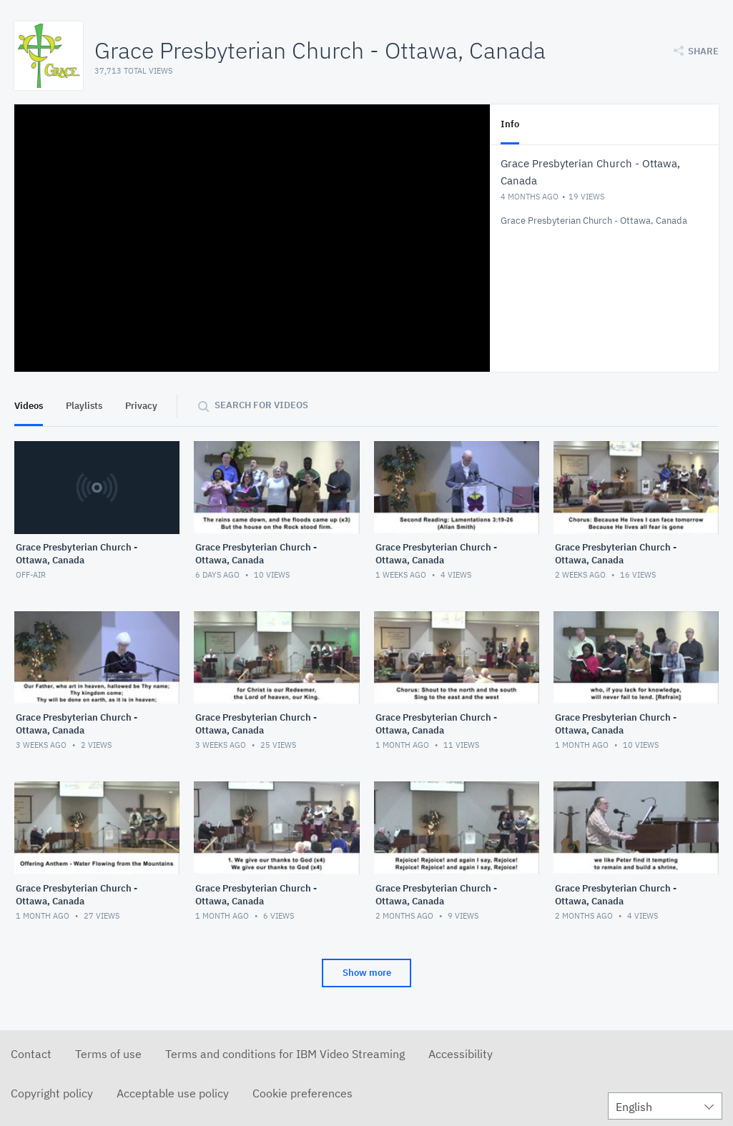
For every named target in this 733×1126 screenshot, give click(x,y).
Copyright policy (52, 1093)
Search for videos (261, 405)
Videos (28, 406)
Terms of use (108, 1054)
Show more (367, 973)
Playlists (84, 406)
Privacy (141, 406)
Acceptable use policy (173, 1093)
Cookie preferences (302, 1093)
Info (510, 124)
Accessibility (460, 1054)
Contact (31, 1054)
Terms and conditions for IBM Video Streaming (285, 1054)
